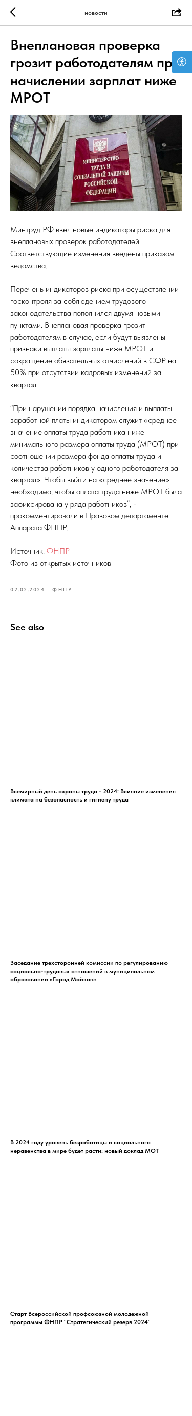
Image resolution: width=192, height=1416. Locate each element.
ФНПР (58, 551)
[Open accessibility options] (182, 62)
